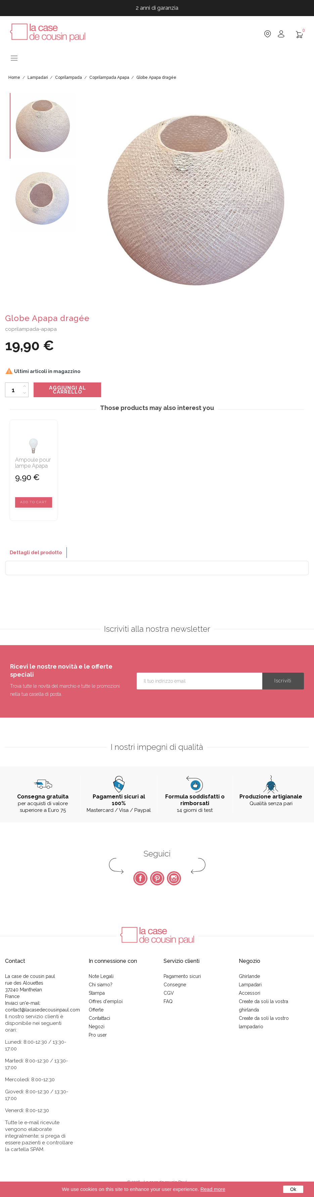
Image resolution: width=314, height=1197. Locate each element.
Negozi (96, 1026)
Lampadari (250, 984)
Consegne (175, 984)
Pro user (98, 1035)
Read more (212, 1189)
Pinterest (157, 878)
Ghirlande (249, 976)
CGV (169, 993)
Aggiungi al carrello (67, 390)
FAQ (168, 1001)
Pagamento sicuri (182, 976)
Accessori (249, 993)
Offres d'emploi (106, 1001)
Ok (293, 1189)
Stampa (97, 993)
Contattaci (99, 1018)
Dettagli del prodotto (36, 552)
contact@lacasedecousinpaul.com (42, 1009)
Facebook (140, 878)
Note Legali (101, 976)
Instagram (174, 878)
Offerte (96, 1009)
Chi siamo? (101, 984)
